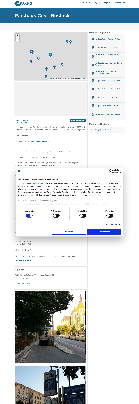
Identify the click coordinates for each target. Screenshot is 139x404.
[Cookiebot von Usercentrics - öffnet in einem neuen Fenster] (110, 171)
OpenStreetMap (68, 79)
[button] (50, 55)
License (83, 79)
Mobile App (120, 2)
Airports (86, 2)
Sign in (97, 2)
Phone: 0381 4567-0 (22, 279)
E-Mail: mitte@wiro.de (23, 283)
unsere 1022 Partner (34, 183)
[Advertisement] (50, 99)
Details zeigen (111, 224)
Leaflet (51, 79)
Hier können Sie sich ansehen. (34, 141)
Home (16, 27)
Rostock (36, 27)
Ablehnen (69, 232)
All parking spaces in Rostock (101, 130)
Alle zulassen (104, 232)
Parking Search (26, 27)
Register (107, 2)
